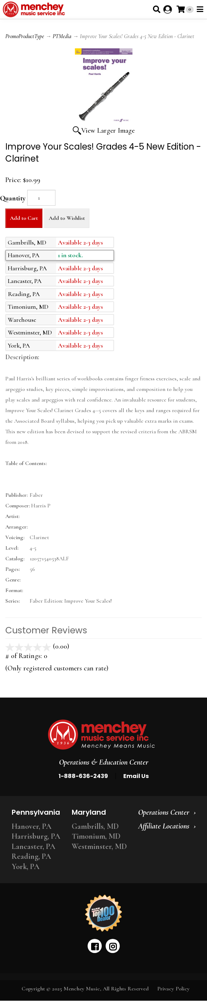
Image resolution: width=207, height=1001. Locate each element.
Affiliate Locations (163, 826)
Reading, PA (31, 856)
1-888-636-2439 (83, 776)
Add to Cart (24, 218)
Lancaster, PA (33, 846)
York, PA (26, 866)
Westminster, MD (99, 846)
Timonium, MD (96, 836)
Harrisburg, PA (36, 836)
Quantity (12, 198)
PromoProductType (24, 36)
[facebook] (95, 946)
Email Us (136, 776)
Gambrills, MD (95, 826)
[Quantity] (41, 198)
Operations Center (163, 812)
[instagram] (113, 946)
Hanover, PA (32, 826)
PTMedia (62, 36)
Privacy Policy (173, 988)
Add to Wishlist (67, 218)
